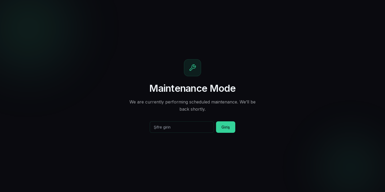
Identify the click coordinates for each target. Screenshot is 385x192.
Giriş (225, 127)
